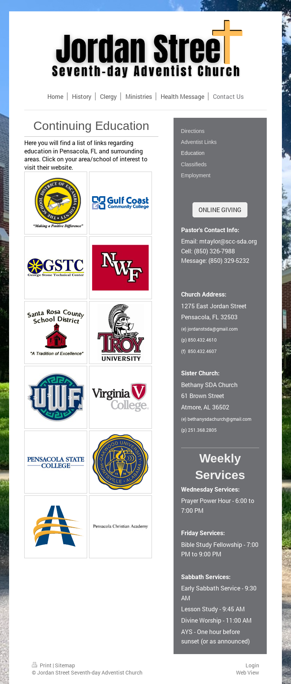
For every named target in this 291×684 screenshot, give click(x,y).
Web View (247, 672)
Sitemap (65, 665)
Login (252, 665)
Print (42, 665)
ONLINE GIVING (220, 210)
